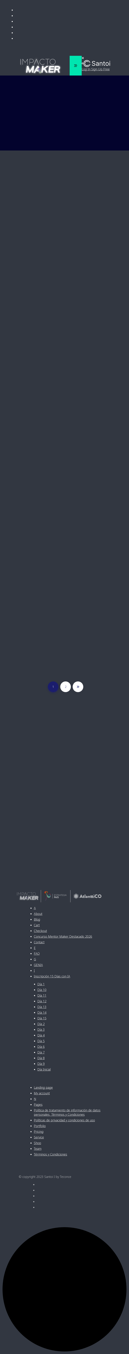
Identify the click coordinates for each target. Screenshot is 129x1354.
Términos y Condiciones (50, 1154)
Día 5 (41, 1041)
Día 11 (41, 995)
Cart (37, 925)
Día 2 (41, 1024)
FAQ (37, 953)
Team (37, 1148)
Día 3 (41, 1029)
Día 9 (41, 1064)
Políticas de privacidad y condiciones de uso (64, 1120)
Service (39, 1137)
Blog (37, 919)
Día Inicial (44, 1069)
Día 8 (41, 1058)
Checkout (40, 931)
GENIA (38, 965)
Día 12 (41, 1001)
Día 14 (41, 1012)
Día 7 (41, 1052)
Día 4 (41, 1035)
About (38, 914)
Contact (39, 942)
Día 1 (41, 984)
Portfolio (40, 1126)
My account (42, 1093)
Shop (37, 1143)
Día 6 (41, 1046)
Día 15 (41, 1018)
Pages (38, 1104)
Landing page (43, 1087)
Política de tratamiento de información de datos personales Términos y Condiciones (67, 1112)
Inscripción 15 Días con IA (52, 976)
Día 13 (41, 1007)
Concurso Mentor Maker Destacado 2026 (63, 936)
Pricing (38, 1131)
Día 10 (41, 990)
